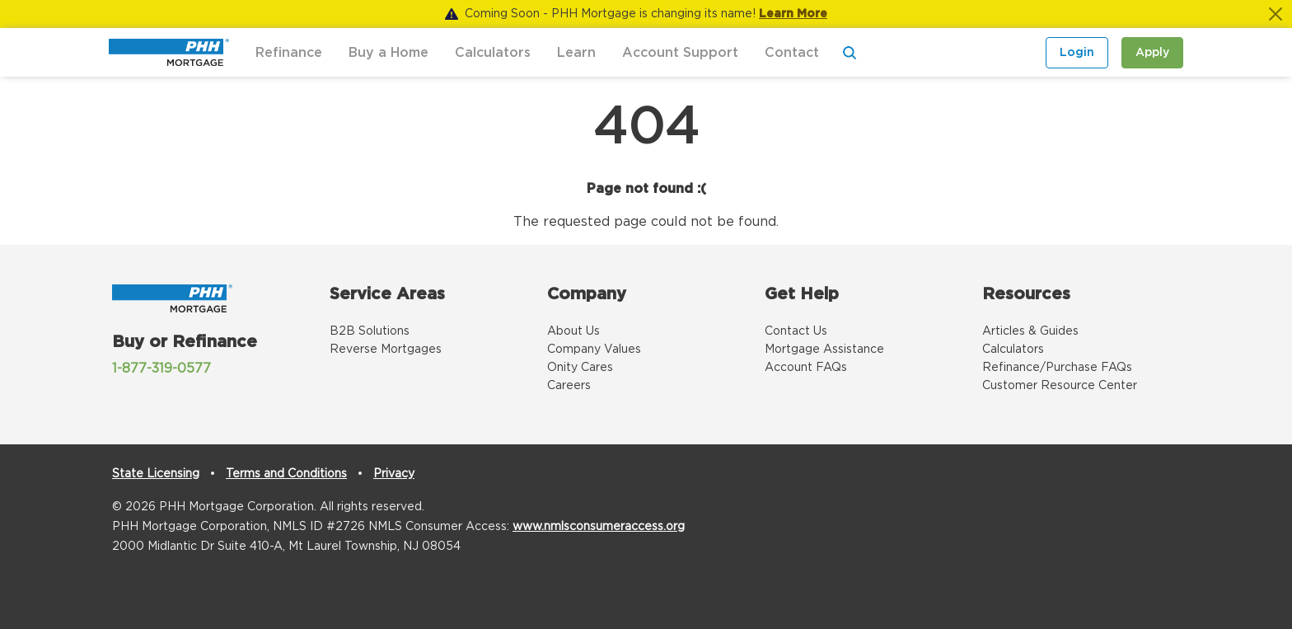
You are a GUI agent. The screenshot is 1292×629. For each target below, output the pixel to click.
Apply (1152, 53)
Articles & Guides (1030, 331)
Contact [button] (792, 52)
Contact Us (796, 331)
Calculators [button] (493, 52)
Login (1077, 53)
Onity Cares (580, 367)
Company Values (594, 349)
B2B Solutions (370, 331)
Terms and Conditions (286, 474)
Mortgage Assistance (824, 349)
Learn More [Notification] (793, 14)
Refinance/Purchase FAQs (1057, 367)
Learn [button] (576, 52)
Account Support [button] (680, 52)
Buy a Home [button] (388, 52)
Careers (569, 386)
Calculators (1013, 349)
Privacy (393, 474)
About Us (573, 331)
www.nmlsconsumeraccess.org (599, 527)
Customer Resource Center (1059, 386)
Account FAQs (806, 367)
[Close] (1275, 14)
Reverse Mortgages (386, 349)
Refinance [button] (288, 52)
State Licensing (155, 474)
